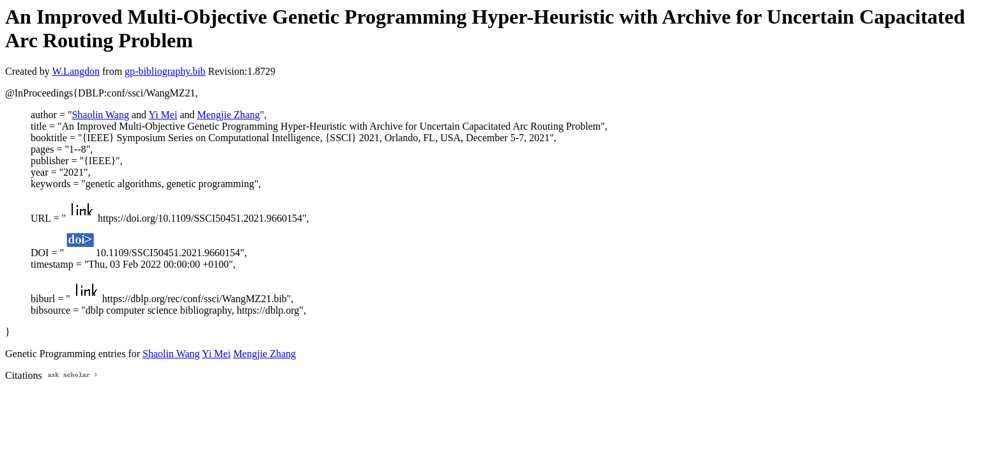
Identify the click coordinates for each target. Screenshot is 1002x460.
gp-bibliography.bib (165, 71)
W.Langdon (76, 71)
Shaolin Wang (100, 114)
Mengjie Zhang (228, 114)
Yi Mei (162, 114)
